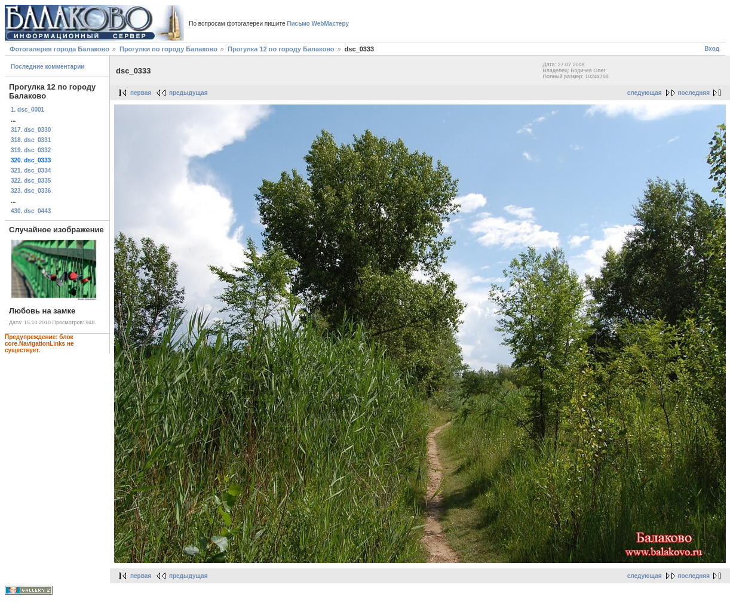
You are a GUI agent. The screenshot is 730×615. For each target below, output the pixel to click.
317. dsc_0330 (31, 130)
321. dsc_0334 (31, 170)
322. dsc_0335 (31, 180)
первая (140, 93)
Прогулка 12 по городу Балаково (281, 49)
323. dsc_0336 (31, 190)
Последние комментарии (48, 66)
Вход (711, 48)
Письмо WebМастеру (318, 23)
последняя (694, 93)
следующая (644, 93)
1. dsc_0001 (27, 109)
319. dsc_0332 (31, 150)
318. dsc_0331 (31, 140)
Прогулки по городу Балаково (168, 49)
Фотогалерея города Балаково (59, 49)
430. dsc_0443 (31, 211)
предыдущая (188, 93)
